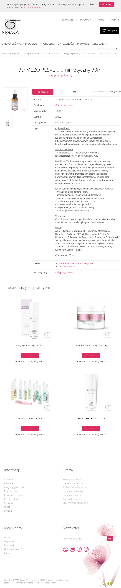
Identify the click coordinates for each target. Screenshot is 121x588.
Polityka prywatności (14, 487)
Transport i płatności (73, 498)
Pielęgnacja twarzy (72, 53)
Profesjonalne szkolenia (74, 487)
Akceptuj (106, 4)
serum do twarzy (66, 266)
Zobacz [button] (30, 355)
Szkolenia (99, 43)
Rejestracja (85, 20)
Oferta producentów (73, 483)
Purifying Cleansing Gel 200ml (30, 345)
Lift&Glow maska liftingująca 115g (91, 345)
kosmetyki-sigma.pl (11, 53)
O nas (7, 506)
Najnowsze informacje (73, 491)
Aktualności (66, 43)
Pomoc (101, 20)
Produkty (31, 43)
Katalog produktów (72, 479)
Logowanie (67, 20)
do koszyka (43, 91)
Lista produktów (31, 53)
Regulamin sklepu (12, 491)
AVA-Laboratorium (51, 53)
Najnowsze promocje (73, 495)
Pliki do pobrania (12, 498)
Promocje (83, 43)
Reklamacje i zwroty (13, 495)
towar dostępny (63, 122)
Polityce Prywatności (33, 7)
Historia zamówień (13, 549)
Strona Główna (12, 43)
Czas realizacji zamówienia (75, 502)
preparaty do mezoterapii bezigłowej (75, 263)
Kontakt (115, 20)
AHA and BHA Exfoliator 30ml (91, 418)
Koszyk (112, 30)
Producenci (47, 43)
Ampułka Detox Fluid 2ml (30, 418)
